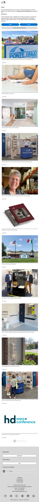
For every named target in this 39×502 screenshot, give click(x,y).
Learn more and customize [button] (19, 27)
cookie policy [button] (4, 14)
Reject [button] (10, 24)
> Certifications (19, 479)
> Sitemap (19, 477)
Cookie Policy (20, 482)
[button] (19, 463)
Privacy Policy (20, 480)
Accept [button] (28, 24)
